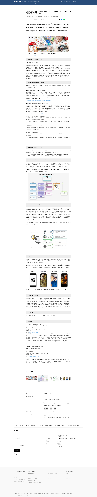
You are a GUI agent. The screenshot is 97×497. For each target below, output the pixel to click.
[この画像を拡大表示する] (31, 378)
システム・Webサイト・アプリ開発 (51, 399)
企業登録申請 (73, 1)
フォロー (17, 450)
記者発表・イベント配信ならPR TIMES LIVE (35, 478)
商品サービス (47, 393)
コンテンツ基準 (29, 493)
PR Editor (29, 484)
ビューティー (38, 3)
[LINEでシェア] (64, 19)
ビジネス (58, 3)
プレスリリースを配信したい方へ (19, 481)
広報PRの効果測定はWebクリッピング (34, 482)
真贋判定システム (60, 405)
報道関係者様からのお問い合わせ (43, 493)
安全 (51, 408)
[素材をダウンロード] (67, 19)
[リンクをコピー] (70, 19)
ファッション (45, 3)
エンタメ (33, 3)
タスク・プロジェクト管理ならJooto (53, 473)
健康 (55, 408)
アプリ (29, 3)
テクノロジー (19, 3)
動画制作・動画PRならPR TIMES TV (34, 475)
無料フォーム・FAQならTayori (52, 475)
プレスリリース (21, 425)
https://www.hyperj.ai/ (32, 316)
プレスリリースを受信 (65, 1)
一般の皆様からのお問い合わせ (66, 493)
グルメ (62, 3)
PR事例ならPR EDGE (50, 478)
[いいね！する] (56, 19)
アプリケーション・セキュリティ (51, 396)
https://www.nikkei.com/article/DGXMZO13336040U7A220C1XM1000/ (38, 100)
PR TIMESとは (16, 475)
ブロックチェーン (47, 403)
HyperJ (55, 403)
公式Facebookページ (69, 473)
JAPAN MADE (61, 403)
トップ (15, 425)
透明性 (53, 405)
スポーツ (66, 3)
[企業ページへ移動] (17, 439)
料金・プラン (16, 477)
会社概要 (15, 493)
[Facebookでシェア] (62, 19)
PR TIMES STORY (31, 473)
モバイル (24, 3)
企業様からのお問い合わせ (55, 493)
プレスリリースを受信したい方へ (19, 479)
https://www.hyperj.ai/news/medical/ (50, 411)
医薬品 (68, 403)
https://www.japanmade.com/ (34, 356)
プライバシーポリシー (22, 493)
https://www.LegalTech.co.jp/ (34, 332)
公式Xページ (68, 478)
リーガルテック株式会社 (30, 425)
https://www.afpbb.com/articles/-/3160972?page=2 (35, 113)
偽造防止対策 (47, 405)
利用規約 (35, 493)
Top (14, 3)
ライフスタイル (52, 3)
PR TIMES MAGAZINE (31, 480)
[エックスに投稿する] (60, 19)
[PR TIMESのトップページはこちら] (28, 1)
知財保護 (46, 408)
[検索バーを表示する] (82, 1)
